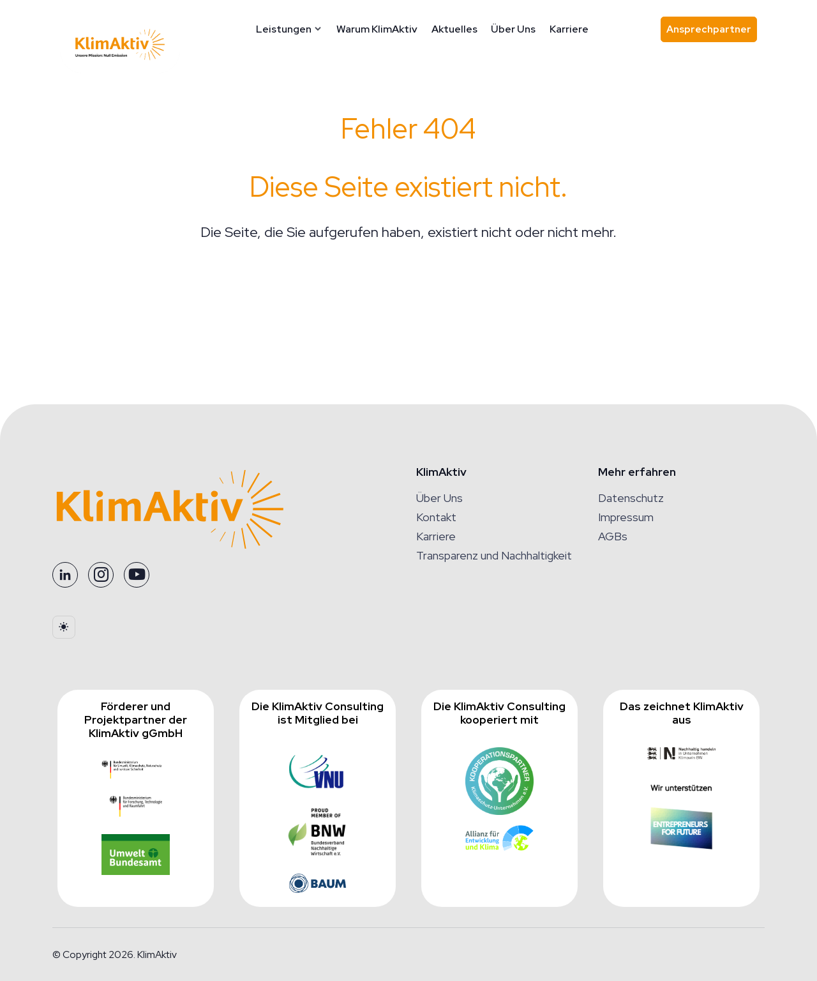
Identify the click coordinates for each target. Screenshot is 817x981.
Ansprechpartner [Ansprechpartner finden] (711, 32)
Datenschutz (631, 497)
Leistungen (285, 29)
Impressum (626, 517)
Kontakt (436, 517)
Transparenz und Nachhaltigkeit (494, 555)
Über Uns (514, 29)
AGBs (612, 536)
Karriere (570, 29)
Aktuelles (456, 29)
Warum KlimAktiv (378, 29)
